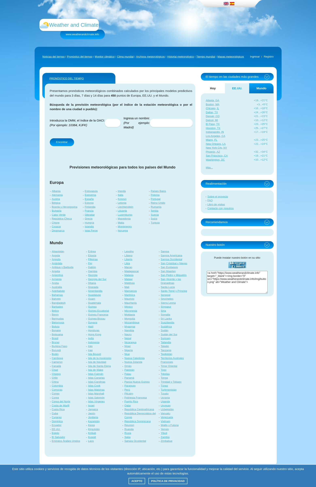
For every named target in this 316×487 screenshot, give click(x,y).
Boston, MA (212, 104)
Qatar (127, 405)
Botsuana (57, 334)
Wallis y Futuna (170, 425)
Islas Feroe (91, 230)
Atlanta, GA (212, 100)
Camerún (57, 361)
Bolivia (56, 326)
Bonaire (56, 330)
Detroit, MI (212, 120)
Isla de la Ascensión (99, 358)
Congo (56, 393)
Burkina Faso (59, 346)
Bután (55, 354)
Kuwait (92, 437)
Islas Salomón (96, 397)
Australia (57, 287)
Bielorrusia (58, 322)
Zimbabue (166, 440)
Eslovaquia (91, 191)
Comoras (57, 389)
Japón (91, 413)
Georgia (92, 275)
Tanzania (166, 350)
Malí (126, 287)
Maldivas (129, 283)
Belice (55, 310)
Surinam (165, 338)
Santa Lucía (168, 287)
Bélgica (56, 202)
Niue (127, 354)
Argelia (56, 271)
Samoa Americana (171, 255)
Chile (55, 377)
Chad (55, 369)
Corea (55, 397)
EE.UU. (56, 429)
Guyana (92, 322)
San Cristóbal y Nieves (174, 263)
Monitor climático (105, 56)
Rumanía (156, 206)
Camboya (57, 358)
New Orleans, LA (216, 143)
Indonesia (93, 342)
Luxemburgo (125, 214)
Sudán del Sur (169, 334)
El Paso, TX (213, 124)
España (89, 198)
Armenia (57, 279)
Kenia (91, 425)
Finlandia (90, 206)
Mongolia (129, 318)
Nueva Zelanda (133, 361)
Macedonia (124, 218)
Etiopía (92, 255)
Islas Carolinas (96, 381)
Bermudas (58, 318)
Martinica (129, 294)
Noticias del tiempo (54, 56)
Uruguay (166, 405)
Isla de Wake (95, 369)
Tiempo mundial (205, 56)
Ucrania (165, 397)
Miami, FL (211, 139)
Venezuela (167, 417)
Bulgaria (57, 210)
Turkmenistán (169, 389)
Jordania (93, 417)
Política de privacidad (168, 481)
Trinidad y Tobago (171, 381)
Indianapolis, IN (215, 131)
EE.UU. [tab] (237, 88)
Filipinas (93, 259)
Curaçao (57, 417)
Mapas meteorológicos (230, 56)
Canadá (56, 366)
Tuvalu (165, 393)
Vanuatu (165, 413)
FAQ (210, 200)
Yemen (165, 429)
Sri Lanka (166, 318)
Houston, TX (213, 128)
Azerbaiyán (58, 290)
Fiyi (90, 263)
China (55, 381)
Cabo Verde (59, 214)
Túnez (164, 385)
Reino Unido (158, 202)
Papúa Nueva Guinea (136, 381)
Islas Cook (94, 385)
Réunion (129, 425)
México (128, 306)
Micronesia (130, 310)
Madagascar (131, 271)
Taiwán (165, 346)
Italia (120, 194)
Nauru (127, 334)
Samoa (165, 251)
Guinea (92, 306)
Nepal (127, 338)
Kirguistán (94, 429)
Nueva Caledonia (134, 358)
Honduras (93, 330)
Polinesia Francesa (135, 397)
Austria (56, 198)
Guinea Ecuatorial (98, 310)
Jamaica (93, 409)
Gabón (92, 267)
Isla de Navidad (97, 361)
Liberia (128, 259)
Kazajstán (94, 421)
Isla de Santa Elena (99, 366)
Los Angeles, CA (215, 135)
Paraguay (130, 385)
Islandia (89, 226)
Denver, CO (213, 116)
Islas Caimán (95, 373)
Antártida (57, 263)
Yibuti (164, 433)
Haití (91, 326)
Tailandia (166, 342)
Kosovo (122, 198)
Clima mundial (125, 56)
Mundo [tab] (261, 88)
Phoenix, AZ (213, 151)
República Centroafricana (139, 409)
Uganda (165, 401)
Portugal (156, 198)
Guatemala (94, 302)
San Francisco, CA (217, 155)
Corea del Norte (61, 401)
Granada (93, 287)
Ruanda (129, 429)
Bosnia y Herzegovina (64, 206)
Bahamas (57, 294)
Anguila (56, 259)
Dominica (57, 421)
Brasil (55, 338)
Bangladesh (59, 302)
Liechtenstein (125, 206)
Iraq (90, 350)
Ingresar (255, 56)
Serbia (155, 210)
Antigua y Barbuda (62, 267)
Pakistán (129, 369)
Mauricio (129, 298)
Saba (127, 437)
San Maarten (168, 271)
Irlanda (122, 191)
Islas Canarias (96, 377)
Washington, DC (215, 159)
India (91, 338)
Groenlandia (95, 290)
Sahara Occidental (135, 440)
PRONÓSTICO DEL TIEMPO (67, 78)
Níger (127, 346)
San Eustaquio (169, 267)
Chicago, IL (212, 108)
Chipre (56, 222)
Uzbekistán (167, 409)
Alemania (57, 194)
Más (208, 167)
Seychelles (167, 298)
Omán (127, 366)
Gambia (92, 271)
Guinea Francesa (98, 314)
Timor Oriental (169, 366)
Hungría (89, 222)
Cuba (55, 413)
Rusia (127, 433)
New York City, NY (216, 147)
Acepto (136, 481)
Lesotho (129, 251)
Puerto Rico (131, 401)
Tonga (164, 377)
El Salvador (58, 437)
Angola (56, 255)
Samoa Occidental (171, 259)
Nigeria (128, 350)
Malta (121, 222)
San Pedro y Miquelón (174, 275)
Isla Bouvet (94, 354)
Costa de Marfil (60, 405)
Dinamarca (58, 230)
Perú (127, 389)
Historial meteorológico (180, 56)
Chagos (56, 373)
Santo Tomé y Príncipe (174, 290)
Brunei (56, 342)
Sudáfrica (166, 326)
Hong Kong (94, 334)
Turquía (155, 222)
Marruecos (130, 290)
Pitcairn (128, 393)
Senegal (165, 294)
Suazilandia (167, 322)
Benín (55, 314)
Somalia (165, 314)
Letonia (122, 202)
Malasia (128, 275)
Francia (89, 210)
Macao (128, 267)
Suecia (155, 214)
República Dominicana (137, 421)
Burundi (56, 350)
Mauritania (130, 302)
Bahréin (56, 298)
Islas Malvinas (96, 389)
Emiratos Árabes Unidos (66, 440)
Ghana (92, 283)
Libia (127, 263)
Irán (90, 346)
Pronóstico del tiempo (79, 56)
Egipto (55, 433)
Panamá (129, 377)
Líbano (128, 255)
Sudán (164, 330)
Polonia (155, 194)
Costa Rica (58, 409)
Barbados (57, 306)
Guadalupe (94, 294)
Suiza (154, 218)
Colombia (57, 385)
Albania (56, 191)
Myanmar (129, 326)
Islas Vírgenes (96, 401)
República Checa (62, 218)
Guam (91, 298)
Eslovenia (90, 194)
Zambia (165, 437)
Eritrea (92, 251)
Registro (268, 56)
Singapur (166, 306)
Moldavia (129, 314)
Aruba (55, 283)
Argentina (57, 275)
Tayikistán (166, 354)
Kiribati (92, 433)
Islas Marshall (96, 393)
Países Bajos (158, 191)
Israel (91, 405)
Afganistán (58, 251)
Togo (163, 369)
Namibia (129, 330)
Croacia (56, 226)
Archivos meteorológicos (150, 56)
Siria (163, 310)
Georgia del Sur (97, 279)
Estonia (89, 202)
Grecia (89, 218)
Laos (91, 440)
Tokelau (165, 373)
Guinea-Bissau (96, 318)
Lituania (122, 210)
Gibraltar (90, 214)
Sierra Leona (168, 302)
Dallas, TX (212, 112)
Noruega (123, 230)
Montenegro (125, 226)
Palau (127, 373)
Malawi (128, 279)
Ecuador (57, 425)
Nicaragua (130, 342)
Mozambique (131, 322)
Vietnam (165, 421)
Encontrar (61, 142)
